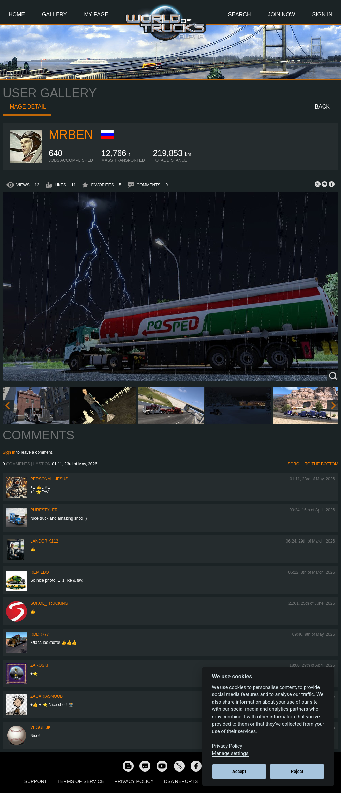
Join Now (281, 14)
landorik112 (44, 541)
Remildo (39, 572)
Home (17, 14)
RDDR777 (39, 634)
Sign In (322, 14)
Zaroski (39, 665)
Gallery (54, 14)
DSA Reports (181, 781)
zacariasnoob (46, 696)
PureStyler (44, 510)
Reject (297, 771)
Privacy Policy (134, 781)
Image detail (27, 107)
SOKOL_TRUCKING (49, 603)
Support (35, 781)
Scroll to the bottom (312, 464)
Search (239, 14)
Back (322, 107)
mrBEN (71, 135)
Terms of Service (80, 781)
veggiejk (40, 727)
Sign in (9, 452)
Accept (239, 771)
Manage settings (230, 753)
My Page (96, 14)
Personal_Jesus (49, 479)
